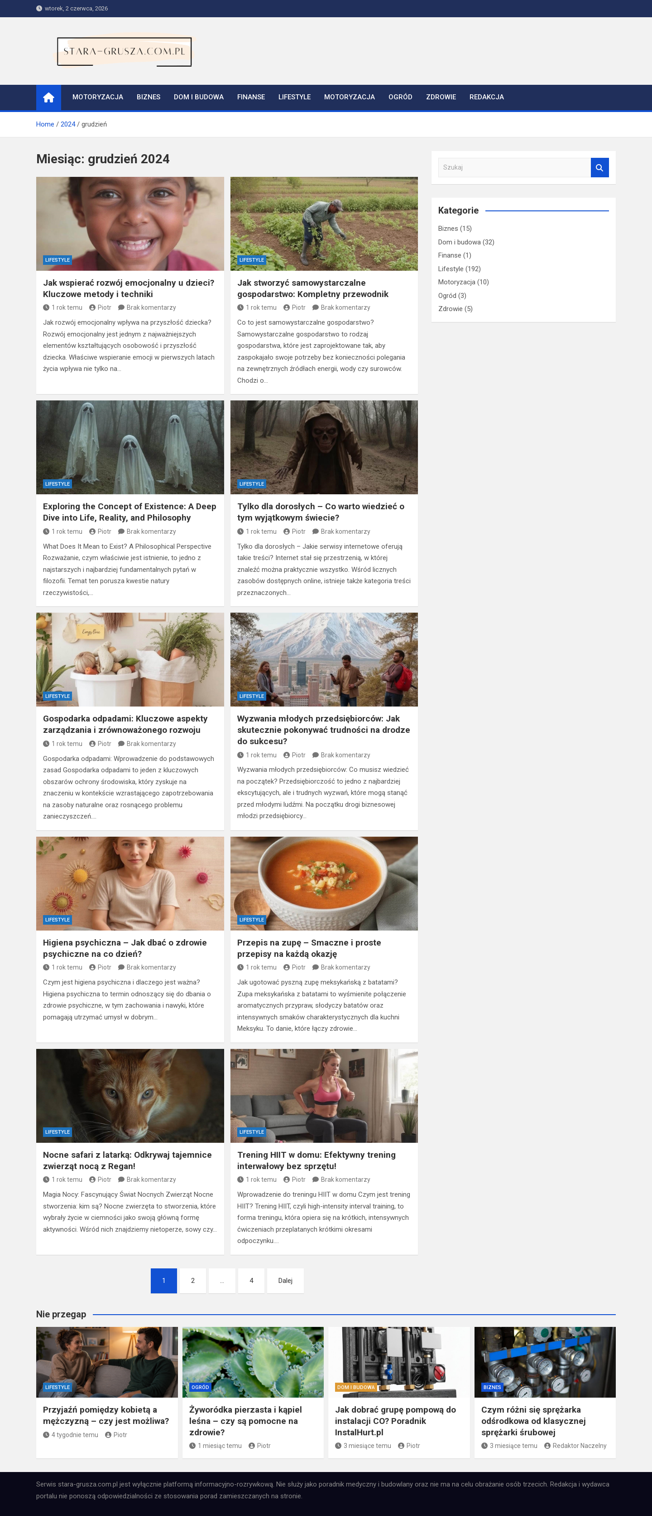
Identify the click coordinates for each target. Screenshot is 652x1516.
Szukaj (600, 167)
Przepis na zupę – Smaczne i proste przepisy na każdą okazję (309, 948)
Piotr (100, 307)
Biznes (148, 97)
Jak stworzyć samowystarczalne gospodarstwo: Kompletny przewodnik (312, 288)
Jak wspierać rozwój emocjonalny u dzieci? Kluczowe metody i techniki (128, 288)
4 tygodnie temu (70, 1434)
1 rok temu (62, 307)
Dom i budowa (199, 97)
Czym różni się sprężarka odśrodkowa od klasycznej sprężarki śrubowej (533, 1420)
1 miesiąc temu (215, 1445)
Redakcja (487, 97)
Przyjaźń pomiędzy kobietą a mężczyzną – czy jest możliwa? (106, 1415)
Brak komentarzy (151, 307)
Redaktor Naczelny (575, 1445)
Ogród (400, 97)
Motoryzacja (97, 97)
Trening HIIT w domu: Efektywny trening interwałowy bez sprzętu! (316, 1160)
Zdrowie (441, 97)
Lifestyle (294, 97)
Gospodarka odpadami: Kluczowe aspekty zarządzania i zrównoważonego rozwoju (125, 724)
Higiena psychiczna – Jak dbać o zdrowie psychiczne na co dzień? (125, 948)
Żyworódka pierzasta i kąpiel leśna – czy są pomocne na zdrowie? (245, 1420)
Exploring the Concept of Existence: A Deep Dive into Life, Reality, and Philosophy (129, 512)
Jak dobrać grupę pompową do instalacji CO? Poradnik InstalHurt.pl (395, 1420)
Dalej (285, 1281)
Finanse (251, 97)
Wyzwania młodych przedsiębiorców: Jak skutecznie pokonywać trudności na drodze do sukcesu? (323, 729)
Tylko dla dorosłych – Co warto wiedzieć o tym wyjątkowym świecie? (320, 512)
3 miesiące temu (363, 1445)
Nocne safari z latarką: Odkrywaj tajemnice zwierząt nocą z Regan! (127, 1160)
